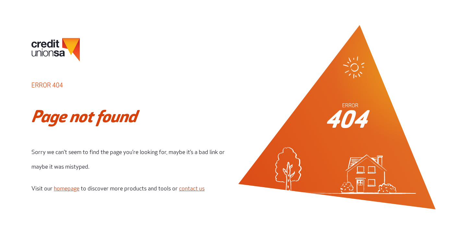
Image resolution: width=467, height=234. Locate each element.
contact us (192, 188)
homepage (66, 188)
